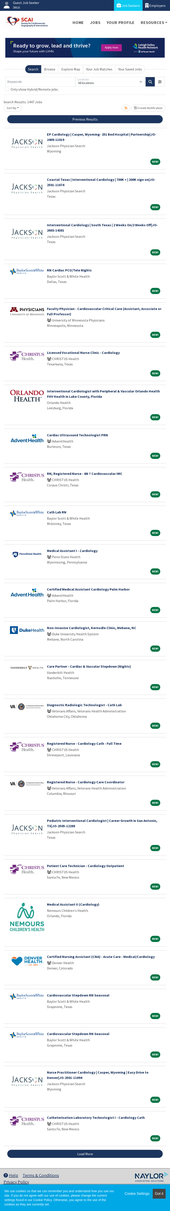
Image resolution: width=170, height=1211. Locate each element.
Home (78, 22)
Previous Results (85, 119)
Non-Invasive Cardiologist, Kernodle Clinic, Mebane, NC (91, 628)
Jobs (95, 22)
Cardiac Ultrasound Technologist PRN (77, 435)
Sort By (11, 108)
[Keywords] (40, 82)
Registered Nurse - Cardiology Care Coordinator (85, 782)
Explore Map (70, 69)
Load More (85, 1154)
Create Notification (148, 108)
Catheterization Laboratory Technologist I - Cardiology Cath (96, 1117)
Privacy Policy (16, 1182)
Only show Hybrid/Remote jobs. (34, 89)
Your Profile (121, 22)
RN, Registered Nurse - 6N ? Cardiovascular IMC (84, 473)
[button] (160, 82)
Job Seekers (128, 5)
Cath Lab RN (56, 512)
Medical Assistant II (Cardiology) (73, 904)
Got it (159, 1193)
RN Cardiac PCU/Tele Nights (69, 270)
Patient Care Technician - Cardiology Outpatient (85, 866)
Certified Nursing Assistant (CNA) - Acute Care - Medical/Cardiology (101, 956)
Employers (155, 5)
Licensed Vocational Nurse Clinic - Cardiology (83, 352)
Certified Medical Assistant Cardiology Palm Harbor (88, 589)
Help (11, 1175)
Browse (49, 69)
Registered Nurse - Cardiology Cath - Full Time (84, 743)
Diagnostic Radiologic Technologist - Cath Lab (84, 705)
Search (33, 69)
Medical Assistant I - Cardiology (72, 550)
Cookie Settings (137, 1193)
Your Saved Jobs (130, 69)
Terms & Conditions (41, 1175)
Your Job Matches (99, 69)
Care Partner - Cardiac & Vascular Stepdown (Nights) (89, 666)
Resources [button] (152, 22)
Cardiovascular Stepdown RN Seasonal (78, 995)
